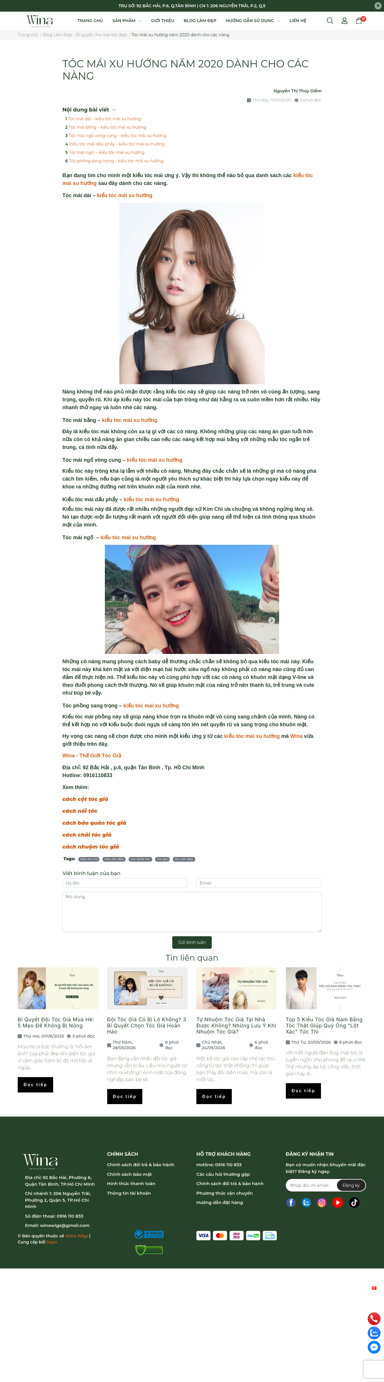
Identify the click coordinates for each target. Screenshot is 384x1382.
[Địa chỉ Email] (326, 1185)
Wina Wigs (76, 1236)
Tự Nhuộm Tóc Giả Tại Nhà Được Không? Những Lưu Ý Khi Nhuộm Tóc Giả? (236, 1025)
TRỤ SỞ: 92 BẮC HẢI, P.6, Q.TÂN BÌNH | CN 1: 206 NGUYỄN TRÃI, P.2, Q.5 (192, 5)
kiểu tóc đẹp (114, 859)
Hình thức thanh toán (131, 1183)
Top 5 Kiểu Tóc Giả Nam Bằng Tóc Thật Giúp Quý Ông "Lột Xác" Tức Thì (324, 1025)
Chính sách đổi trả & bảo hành (140, 1164)
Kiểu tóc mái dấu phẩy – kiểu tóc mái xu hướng (116, 144)
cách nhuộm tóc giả (90, 847)
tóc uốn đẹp (184, 859)
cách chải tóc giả (87, 835)
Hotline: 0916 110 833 (219, 1164)
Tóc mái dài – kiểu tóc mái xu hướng (104, 118)
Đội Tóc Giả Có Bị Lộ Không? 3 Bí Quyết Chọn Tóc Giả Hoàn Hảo (146, 1025)
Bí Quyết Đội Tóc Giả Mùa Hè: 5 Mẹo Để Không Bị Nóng (56, 1022)
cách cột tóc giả (85, 799)
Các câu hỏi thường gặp (223, 1174)
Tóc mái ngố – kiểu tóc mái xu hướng (107, 152)
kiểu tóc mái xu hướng (124, 195)
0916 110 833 (70, 1216)
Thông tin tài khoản (129, 1193)
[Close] (378, 6)
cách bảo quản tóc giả (94, 823)
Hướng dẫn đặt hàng (219, 1202)
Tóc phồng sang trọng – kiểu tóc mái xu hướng (116, 160)
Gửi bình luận (192, 942)
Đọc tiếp (35, 1084)
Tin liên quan (192, 958)
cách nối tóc (79, 811)
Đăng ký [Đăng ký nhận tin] (351, 1185)
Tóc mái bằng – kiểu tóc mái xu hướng (107, 127)
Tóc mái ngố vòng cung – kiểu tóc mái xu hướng (117, 135)
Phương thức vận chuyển (224, 1193)
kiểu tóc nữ (89, 859)
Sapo (51, 1242)
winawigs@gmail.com (64, 1225)
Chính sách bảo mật (129, 1174)
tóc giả (162, 859)
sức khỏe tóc (140, 859)
